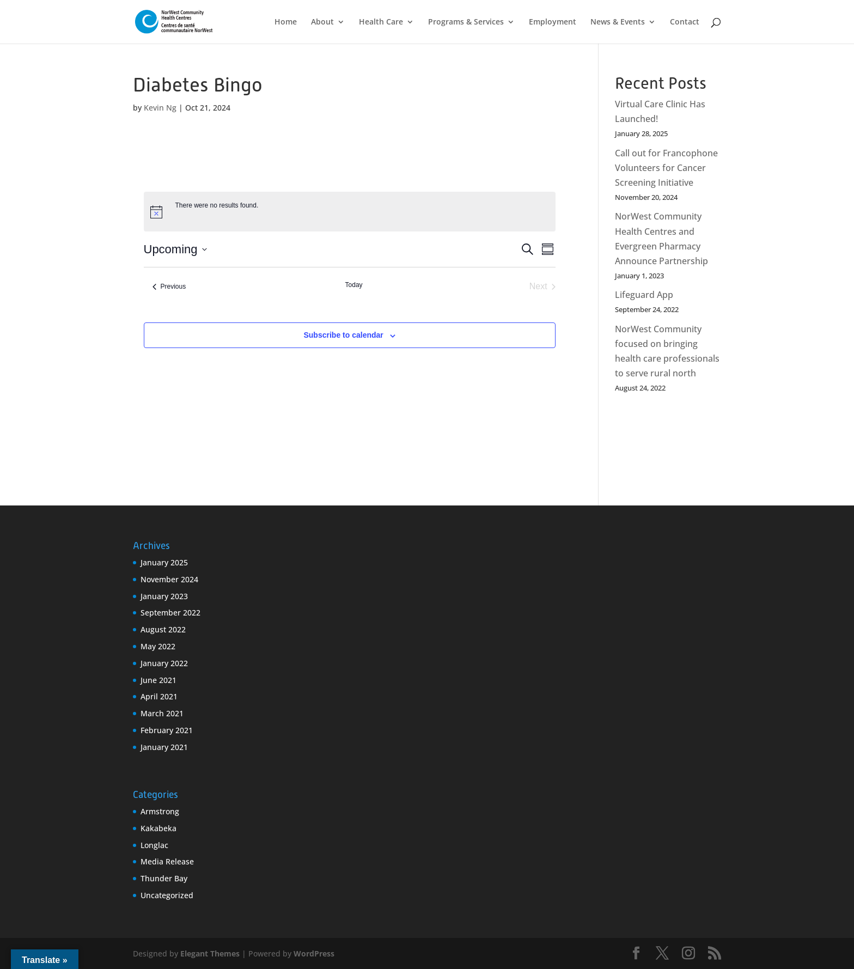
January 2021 (164, 747)
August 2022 (163, 629)
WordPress (314, 953)
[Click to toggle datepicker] (175, 249)
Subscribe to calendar (343, 335)
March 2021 (162, 713)
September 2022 (170, 612)
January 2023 (164, 596)
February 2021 (167, 730)
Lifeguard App (644, 295)
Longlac (154, 845)
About (322, 22)
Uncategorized (167, 895)
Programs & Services (466, 22)
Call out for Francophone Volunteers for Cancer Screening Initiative (666, 167)
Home (285, 22)
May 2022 (158, 646)
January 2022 (164, 663)
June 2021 (158, 680)
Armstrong (160, 811)
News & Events (617, 22)
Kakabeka (158, 828)
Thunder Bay (164, 878)
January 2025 (164, 562)
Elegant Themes (210, 953)
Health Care (381, 22)
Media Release (167, 861)
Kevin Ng (160, 107)
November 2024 (169, 579)
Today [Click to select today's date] (354, 285)
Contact (684, 22)
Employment (552, 22)
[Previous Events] (169, 286)
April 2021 (159, 696)
